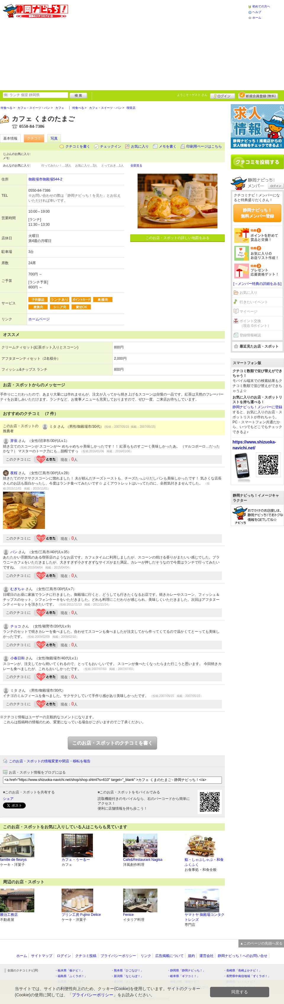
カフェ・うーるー (76, 860)
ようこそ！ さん (192, 94)
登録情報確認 (250, 335)
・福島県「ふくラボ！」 (71, 976)
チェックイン (110, 146)
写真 (54, 138)
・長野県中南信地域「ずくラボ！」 (247, 976)
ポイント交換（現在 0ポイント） (255, 323)
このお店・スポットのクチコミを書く (112, 742)
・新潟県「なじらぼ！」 (127, 976)
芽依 (13, 441)
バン (13, 552)
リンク (146, 956)
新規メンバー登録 (258, 95)
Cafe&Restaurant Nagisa (142, 860)
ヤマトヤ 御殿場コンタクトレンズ (205, 917)
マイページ (248, 311)
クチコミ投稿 (85, 956)
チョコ (15, 626)
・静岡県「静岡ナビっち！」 (186, 970)
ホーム (256, 17)
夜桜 (13, 473)
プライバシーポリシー (118, 956)
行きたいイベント (254, 302)
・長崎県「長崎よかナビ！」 (242, 970)
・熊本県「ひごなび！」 (127, 970)
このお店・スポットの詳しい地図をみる (177, 238)
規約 (191, 956)
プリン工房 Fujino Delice (81, 915)
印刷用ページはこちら (204, 146)
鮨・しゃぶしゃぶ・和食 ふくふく (204, 862)
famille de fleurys (13, 860)
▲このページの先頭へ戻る (261, 943)
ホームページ (39, 319)
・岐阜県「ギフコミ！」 (183, 976)
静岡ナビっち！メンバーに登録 (257, 407)
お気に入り (140, 146)
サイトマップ (41, 956)
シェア (8, 799)
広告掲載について (169, 956)
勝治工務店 (9, 915)
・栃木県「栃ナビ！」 (69, 970)
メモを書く (168, 146)
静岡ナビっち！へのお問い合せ (242, 956)
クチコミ (34, 138)
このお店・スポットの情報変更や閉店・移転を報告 (50, 761)
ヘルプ (256, 12)
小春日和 (17, 658)
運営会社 (206, 956)
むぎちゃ (17, 589)
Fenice (128, 915)
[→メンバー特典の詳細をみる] (257, 284)
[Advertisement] (144, 44)
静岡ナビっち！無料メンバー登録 (257, 213)
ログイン (222, 95)
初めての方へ (261, 6)
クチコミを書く (77, 146)
